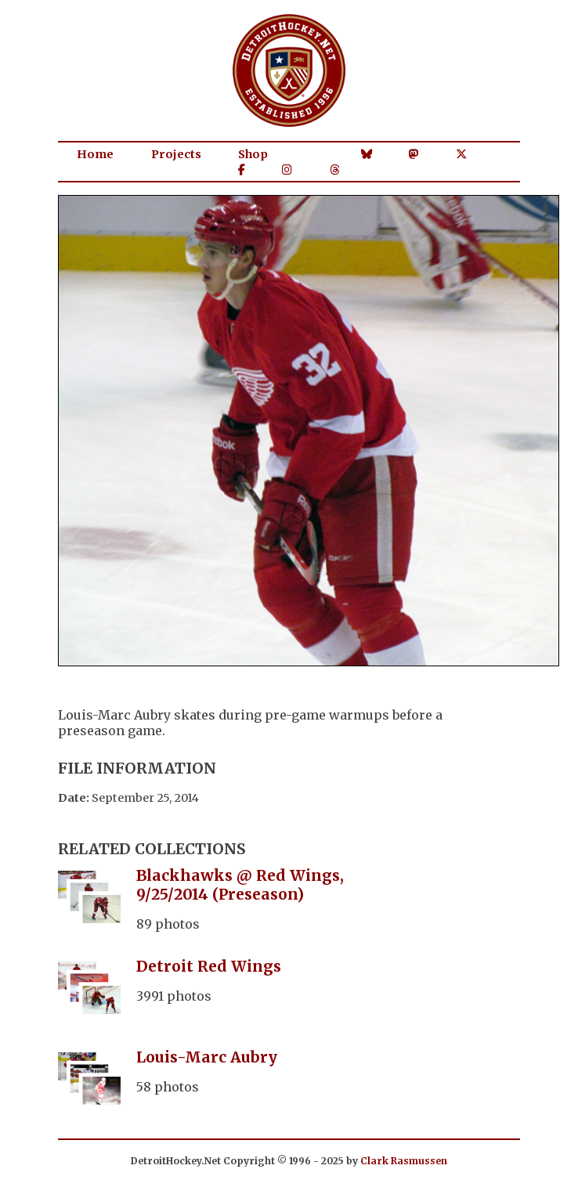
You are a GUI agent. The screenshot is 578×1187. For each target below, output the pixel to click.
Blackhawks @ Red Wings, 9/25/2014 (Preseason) (240, 885)
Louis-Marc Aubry (206, 1057)
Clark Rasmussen (403, 1161)
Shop (253, 154)
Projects (176, 154)
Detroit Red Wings (208, 966)
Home (95, 154)
